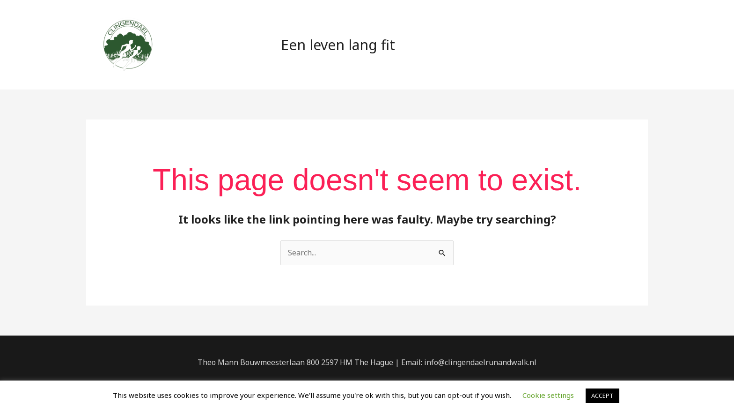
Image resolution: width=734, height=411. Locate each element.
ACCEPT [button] (602, 395)
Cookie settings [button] (548, 395)
